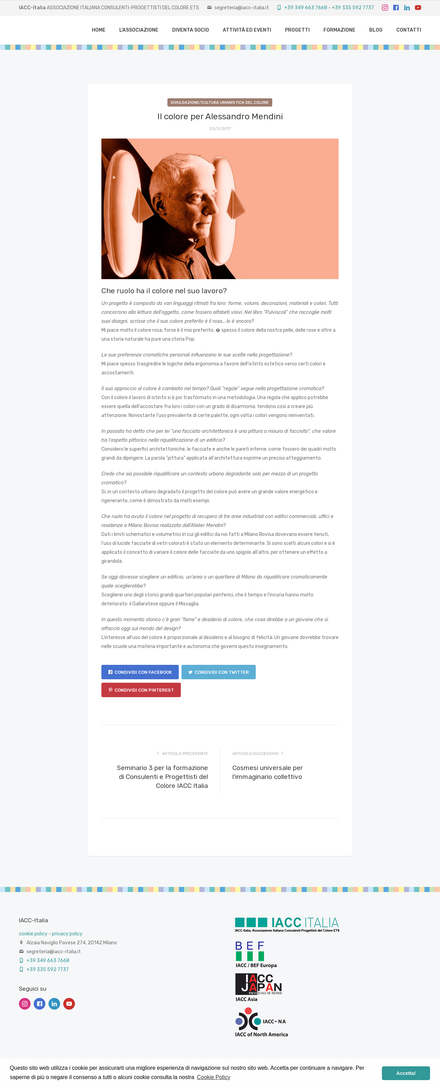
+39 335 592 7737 (353, 8)
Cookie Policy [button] (213, 1077)
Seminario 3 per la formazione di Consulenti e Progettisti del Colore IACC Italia (162, 777)
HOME (99, 30)
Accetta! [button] (406, 1073)
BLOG (376, 30)
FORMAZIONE (339, 30)
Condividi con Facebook (140, 672)
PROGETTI (297, 30)
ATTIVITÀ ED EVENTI (247, 30)
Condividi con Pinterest (141, 690)
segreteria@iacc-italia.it (241, 8)
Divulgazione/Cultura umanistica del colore (220, 102)
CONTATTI (408, 30)
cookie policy (33, 934)
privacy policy (67, 934)
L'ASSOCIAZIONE (138, 30)
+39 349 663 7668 (302, 8)
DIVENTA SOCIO (190, 30)
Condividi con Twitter (218, 672)
